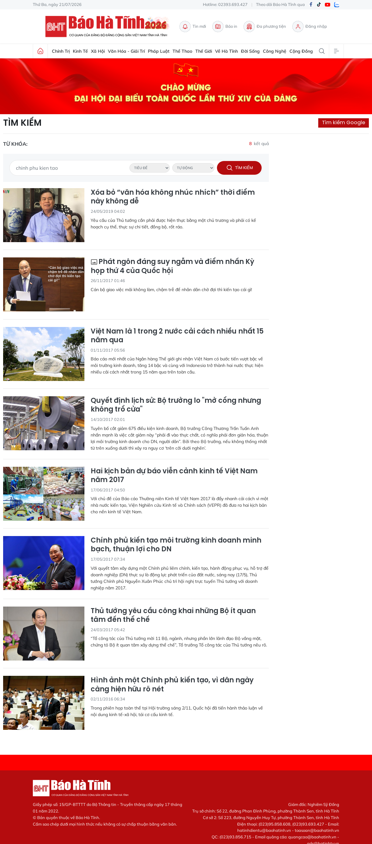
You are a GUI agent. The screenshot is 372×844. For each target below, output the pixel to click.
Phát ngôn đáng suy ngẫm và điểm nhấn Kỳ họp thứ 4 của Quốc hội (172, 266)
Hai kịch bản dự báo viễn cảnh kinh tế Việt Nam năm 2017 (174, 476)
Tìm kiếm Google (343, 122)
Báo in (224, 26)
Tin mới (192, 26)
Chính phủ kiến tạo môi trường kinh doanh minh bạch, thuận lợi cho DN (176, 545)
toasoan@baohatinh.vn (317, 830)
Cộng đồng (301, 51)
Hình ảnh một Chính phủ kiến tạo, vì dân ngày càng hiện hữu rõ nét (172, 685)
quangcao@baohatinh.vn (312, 836)
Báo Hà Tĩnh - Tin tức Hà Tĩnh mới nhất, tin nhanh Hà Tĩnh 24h (109, 26)
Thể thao (182, 51)
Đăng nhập (309, 26)
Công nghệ (274, 51)
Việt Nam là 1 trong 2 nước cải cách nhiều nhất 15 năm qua (177, 336)
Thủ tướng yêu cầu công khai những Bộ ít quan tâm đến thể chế (173, 615)
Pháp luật (158, 51)
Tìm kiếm (22, 123)
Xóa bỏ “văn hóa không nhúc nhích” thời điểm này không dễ (173, 197)
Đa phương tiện (265, 26)
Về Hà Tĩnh (226, 51)
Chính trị (61, 51)
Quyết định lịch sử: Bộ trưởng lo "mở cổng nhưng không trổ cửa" (176, 405)
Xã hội (98, 51)
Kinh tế (80, 51)
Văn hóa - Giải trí (126, 51)
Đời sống (250, 51)
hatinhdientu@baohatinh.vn (264, 830)
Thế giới (203, 51)
